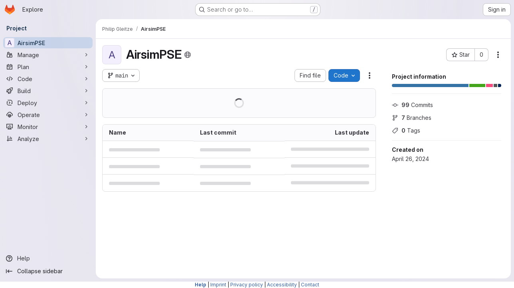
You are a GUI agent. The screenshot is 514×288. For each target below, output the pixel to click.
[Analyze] (48, 138)
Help (200, 285)
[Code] (48, 78)
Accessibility (282, 285)
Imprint (218, 285)
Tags (406, 130)
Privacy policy (246, 285)
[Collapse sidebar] (48, 271)
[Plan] (48, 66)
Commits (412, 104)
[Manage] (48, 54)
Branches (411, 117)
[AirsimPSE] (48, 42)
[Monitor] (48, 126)
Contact (310, 285)
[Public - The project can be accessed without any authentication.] (187, 55)
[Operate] (48, 114)
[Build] (48, 90)
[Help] (48, 258)
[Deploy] (48, 102)
